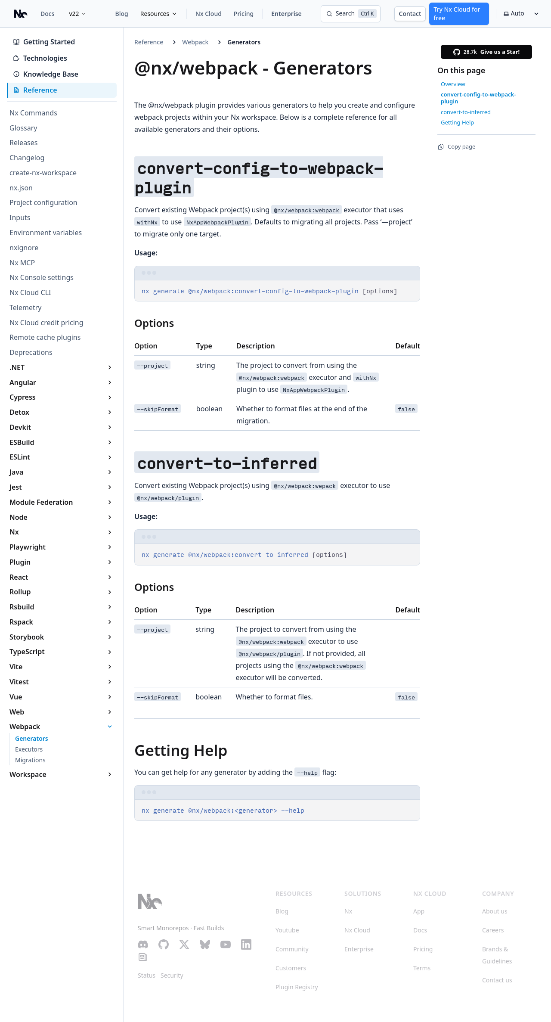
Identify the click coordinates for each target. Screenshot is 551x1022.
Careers (493, 930)
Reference (148, 42)
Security (172, 975)
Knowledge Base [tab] (45, 74)
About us (495, 911)
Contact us (497, 980)
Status (146, 975)
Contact (410, 13)
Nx (348, 911)
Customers (291, 968)
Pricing (244, 13)
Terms (421, 968)
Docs (47, 13)
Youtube (287, 930)
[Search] (351, 13)
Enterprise (286, 13)
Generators (243, 42)
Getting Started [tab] (44, 42)
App (418, 911)
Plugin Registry (297, 987)
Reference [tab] (35, 90)
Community (292, 949)
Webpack (195, 42)
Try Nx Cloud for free (456, 13)
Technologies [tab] (40, 58)
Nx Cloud (208, 13)
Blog (121, 13)
